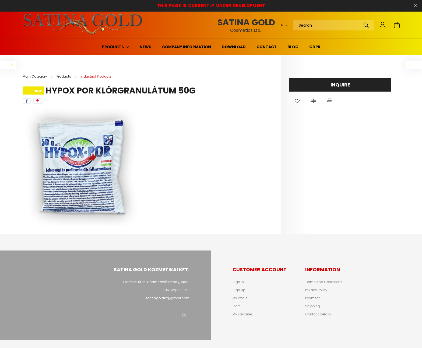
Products (113, 47)
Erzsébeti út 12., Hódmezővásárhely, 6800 (156, 282)
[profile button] (382, 25)
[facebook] (27, 101)
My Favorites (243, 314)
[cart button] (396, 25)
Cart (236, 306)
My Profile (240, 298)
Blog (292, 47)
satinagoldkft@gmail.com (167, 298)
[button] (297, 101)
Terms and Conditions (323, 282)
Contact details (318, 314)
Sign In (238, 282)
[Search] (333, 25)
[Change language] (282, 25)
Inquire (340, 84)
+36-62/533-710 (176, 290)
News (145, 47)
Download (234, 47)
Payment (312, 298)
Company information (186, 47)
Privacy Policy (316, 290)
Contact (266, 47)
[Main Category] (35, 76)
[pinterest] (37, 101)
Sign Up (239, 290)
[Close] (415, 6)
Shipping (312, 306)
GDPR (314, 47)
